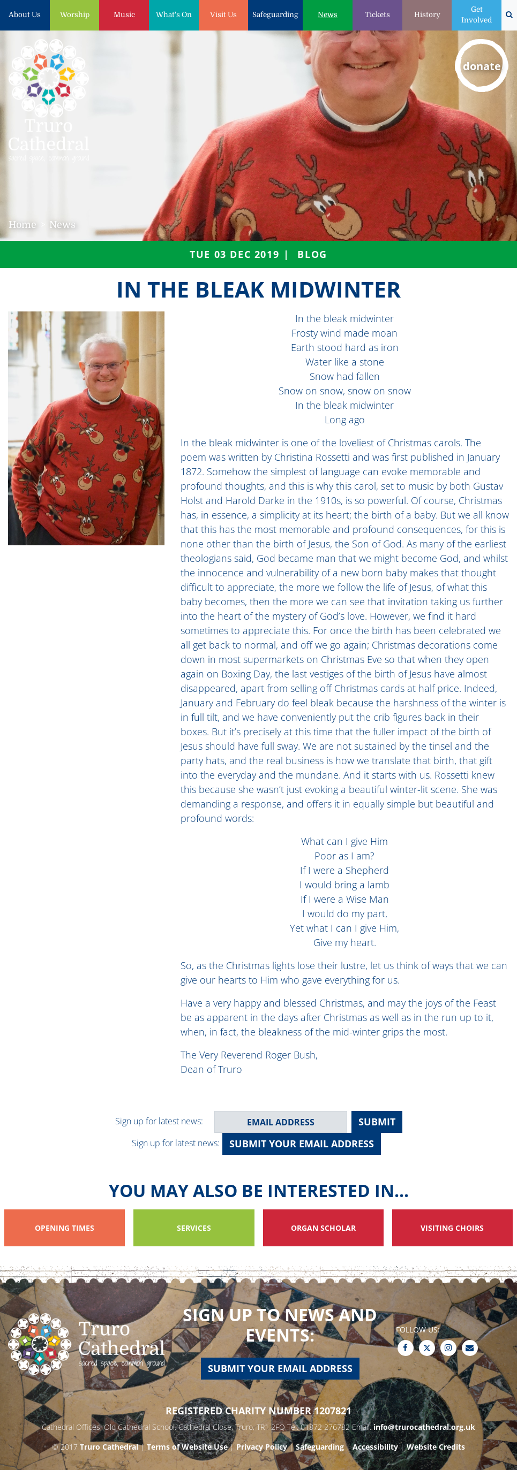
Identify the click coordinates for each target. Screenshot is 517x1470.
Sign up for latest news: (159, 1121)
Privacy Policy (261, 1447)
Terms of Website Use (187, 1447)
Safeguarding (275, 15)
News (328, 15)
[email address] (280, 1122)
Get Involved (476, 14)
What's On (174, 15)
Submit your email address (301, 1143)
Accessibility (375, 1447)
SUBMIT (376, 1121)
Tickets (377, 15)
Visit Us (223, 15)
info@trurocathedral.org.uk (424, 1427)
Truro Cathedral (109, 1447)
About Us (25, 15)
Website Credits (436, 1447)
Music (124, 15)
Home (22, 224)
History (427, 15)
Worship (74, 15)
